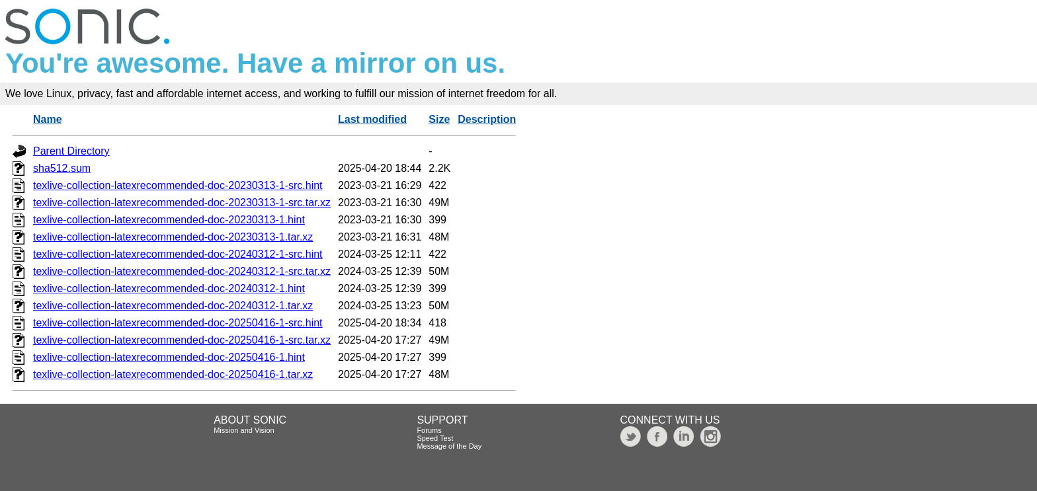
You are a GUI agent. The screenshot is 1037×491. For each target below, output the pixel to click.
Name (47, 119)
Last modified (372, 119)
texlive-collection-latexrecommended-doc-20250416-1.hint (169, 357)
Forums (429, 430)
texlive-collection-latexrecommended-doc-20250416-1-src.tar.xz (182, 340)
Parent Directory (71, 151)
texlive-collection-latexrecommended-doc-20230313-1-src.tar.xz (182, 202)
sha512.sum (62, 168)
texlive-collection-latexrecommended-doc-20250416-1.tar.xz (173, 374)
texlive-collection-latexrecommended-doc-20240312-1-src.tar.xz (182, 271)
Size (439, 119)
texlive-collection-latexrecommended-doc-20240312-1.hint (169, 288)
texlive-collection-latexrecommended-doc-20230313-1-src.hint (178, 185)
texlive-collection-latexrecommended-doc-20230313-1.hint (169, 219)
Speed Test (435, 438)
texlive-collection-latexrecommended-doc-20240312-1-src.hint (178, 254)
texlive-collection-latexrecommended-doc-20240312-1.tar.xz (173, 305)
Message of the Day (449, 446)
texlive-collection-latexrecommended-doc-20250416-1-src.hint (178, 322)
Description (487, 119)
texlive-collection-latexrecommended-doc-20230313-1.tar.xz (173, 237)
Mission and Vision (244, 430)
